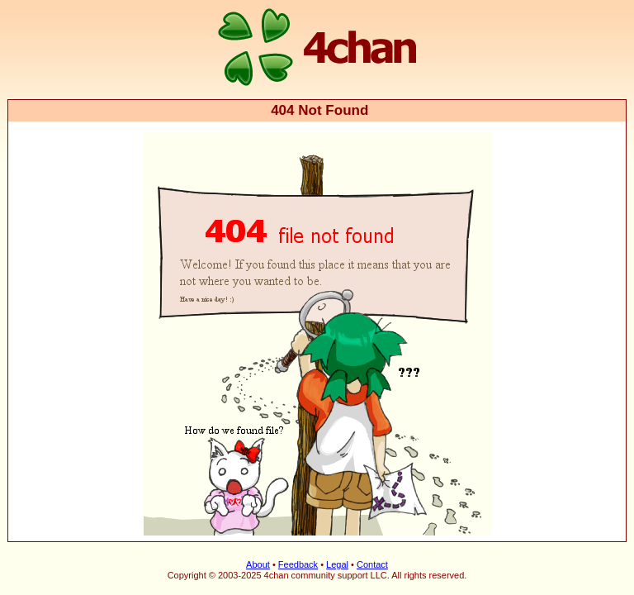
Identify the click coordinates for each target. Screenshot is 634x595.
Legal (337, 564)
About (258, 564)
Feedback (298, 564)
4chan (30, 1)
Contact (372, 564)
